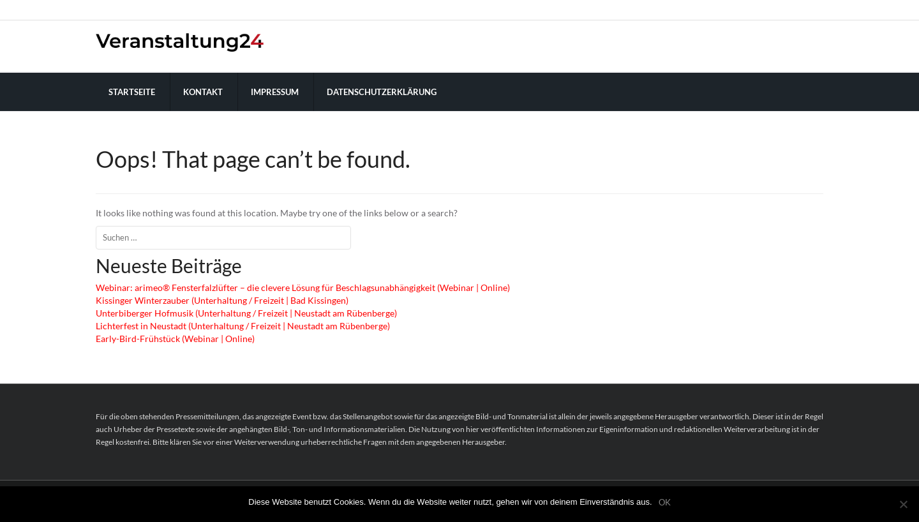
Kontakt (203, 92)
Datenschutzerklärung (382, 92)
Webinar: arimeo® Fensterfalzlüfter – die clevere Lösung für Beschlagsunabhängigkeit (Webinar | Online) (303, 287)
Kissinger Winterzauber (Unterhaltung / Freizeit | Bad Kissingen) (222, 300)
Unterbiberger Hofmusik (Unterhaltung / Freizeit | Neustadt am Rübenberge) (246, 313)
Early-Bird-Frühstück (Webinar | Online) (175, 338)
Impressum (275, 92)
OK (665, 502)
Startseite (131, 92)
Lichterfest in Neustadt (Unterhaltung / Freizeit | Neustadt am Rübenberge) (243, 325)
